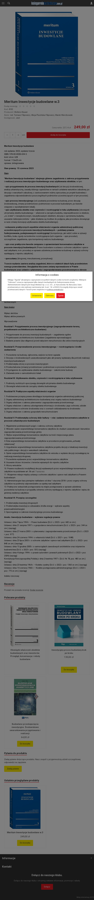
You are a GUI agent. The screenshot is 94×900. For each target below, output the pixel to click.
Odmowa (50, 296)
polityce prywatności (55, 290)
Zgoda (60, 296)
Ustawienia (36, 296)
